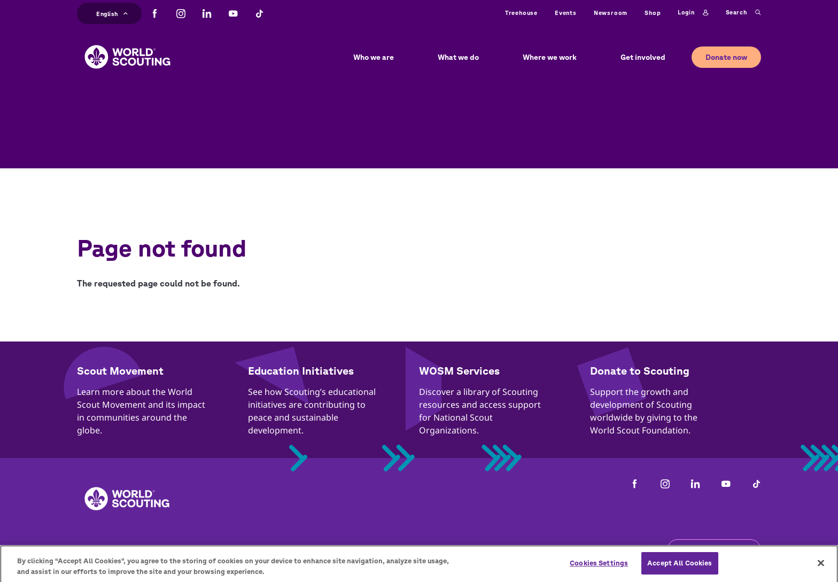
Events (566, 12)
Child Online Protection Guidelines (353, 550)
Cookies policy (469, 550)
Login (693, 12)
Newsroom (610, 12)
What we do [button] (458, 57)
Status (563, 550)
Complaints (100, 550)
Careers (204, 550)
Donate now (726, 57)
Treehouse (521, 12)
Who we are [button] (373, 57)
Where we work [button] (550, 57)
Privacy (251, 550)
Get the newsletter (714, 550)
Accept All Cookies (679, 571)
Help (524, 550)
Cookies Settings (599, 571)
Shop (653, 12)
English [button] (112, 12)
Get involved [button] (642, 57)
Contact (155, 550)
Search (743, 12)
